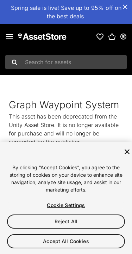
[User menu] (123, 36)
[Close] (127, 151)
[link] (100, 36)
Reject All (66, 221)
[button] (112, 36)
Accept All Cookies (66, 241)
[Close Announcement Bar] (124, 7)
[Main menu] (9, 37)
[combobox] (66, 62)
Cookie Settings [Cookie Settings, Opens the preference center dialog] (66, 205)
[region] (66, 198)
